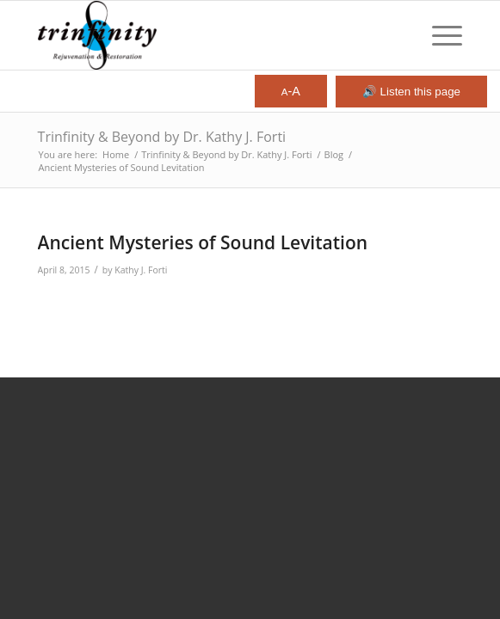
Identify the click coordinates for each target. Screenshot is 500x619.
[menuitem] (438, 35)
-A (290, 91)
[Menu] (438, 35)
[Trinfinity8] (208, 35)
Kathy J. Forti (140, 270)
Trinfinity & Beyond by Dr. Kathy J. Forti (162, 136)
